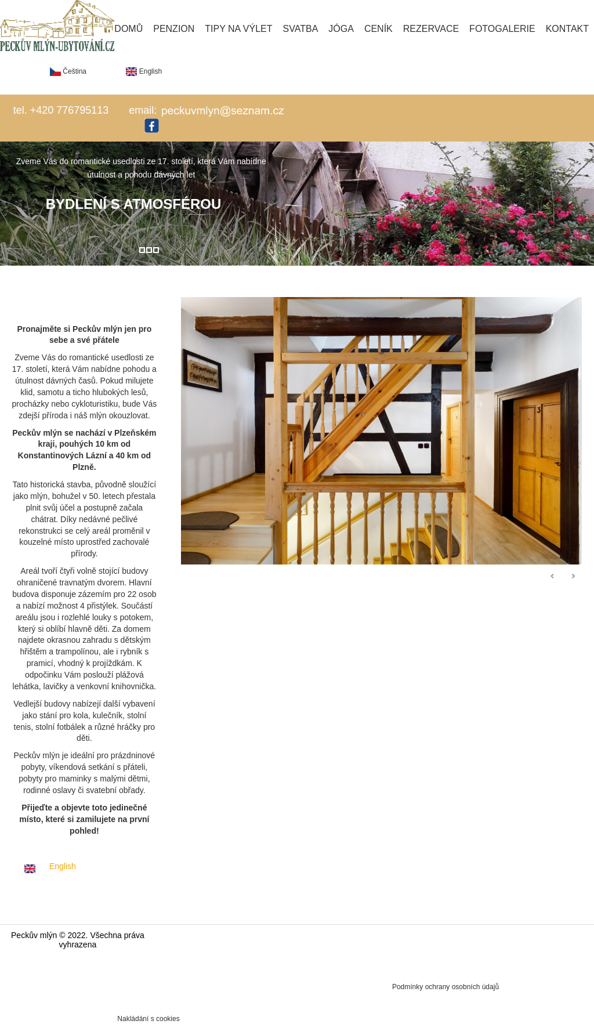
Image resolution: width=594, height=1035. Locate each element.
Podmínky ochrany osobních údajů (445, 987)
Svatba (300, 29)
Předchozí (553, 576)
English (144, 71)
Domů (128, 29)
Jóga (341, 29)
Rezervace (431, 29)
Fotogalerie (502, 29)
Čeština (68, 71)
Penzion (173, 29)
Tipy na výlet (238, 29)
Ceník (378, 29)
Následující (573, 576)
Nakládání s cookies (148, 1019)
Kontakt (567, 29)
